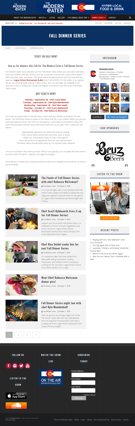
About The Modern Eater (25, 17)
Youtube (98, 23)
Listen (52, 17)
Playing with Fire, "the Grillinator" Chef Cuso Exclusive (41, 23)
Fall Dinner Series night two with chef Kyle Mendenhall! (61, 305)
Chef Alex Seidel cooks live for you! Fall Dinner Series (60, 246)
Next (126, 166)
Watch (42, 17)
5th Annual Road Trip (77, 17)
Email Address (78, 371)
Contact (112, 17)
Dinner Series (98, 17)
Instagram (108, 23)
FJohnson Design (10, 420)
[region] (109, 151)
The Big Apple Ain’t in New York (106, 245)
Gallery (61, 17)
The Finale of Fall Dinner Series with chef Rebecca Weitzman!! (60, 180)
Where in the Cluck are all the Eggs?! (108, 253)
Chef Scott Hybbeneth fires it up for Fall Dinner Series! (61, 213)
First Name (75, 379)
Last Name (75, 387)
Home (8, 48)
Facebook (127, 23)
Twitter (118, 23)
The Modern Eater (49, 186)
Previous (93, 166)
